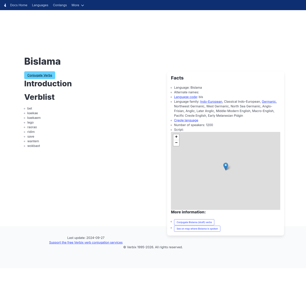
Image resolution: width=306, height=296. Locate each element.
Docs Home (14, 5)
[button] (225, 167)
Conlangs (60, 5)
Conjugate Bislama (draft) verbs (194, 222)
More (75, 5)
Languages (40, 5)
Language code (185, 97)
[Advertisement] (117, 27)
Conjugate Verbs (39, 75)
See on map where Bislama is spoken (197, 228)
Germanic (269, 101)
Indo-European (211, 101)
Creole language (186, 120)
